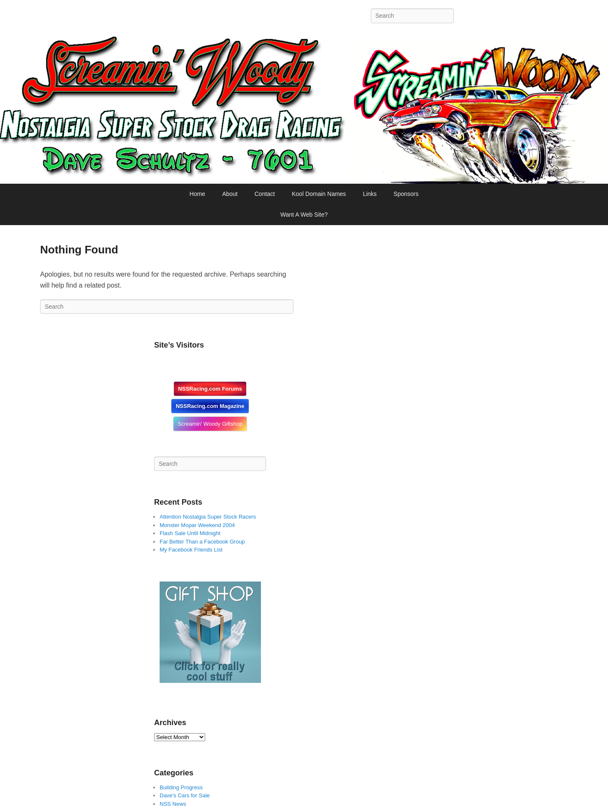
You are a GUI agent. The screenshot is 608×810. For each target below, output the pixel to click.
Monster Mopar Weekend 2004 (197, 525)
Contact (265, 193)
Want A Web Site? (304, 214)
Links (370, 193)
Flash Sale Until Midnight (190, 533)
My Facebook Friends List (191, 549)
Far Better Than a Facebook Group (202, 541)
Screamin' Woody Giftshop (210, 424)
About (230, 193)
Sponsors (406, 193)
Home (197, 193)
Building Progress (181, 787)
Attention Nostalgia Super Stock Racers (208, 517)
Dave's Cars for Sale (185, 795)
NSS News (173, 804)
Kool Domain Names (319, 193)
